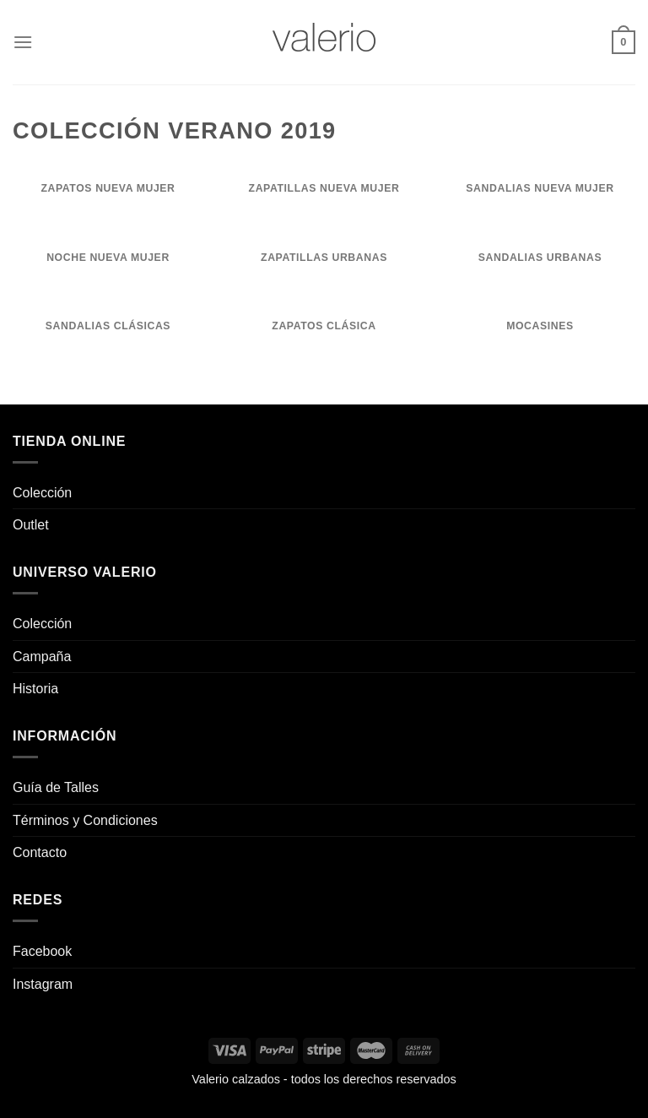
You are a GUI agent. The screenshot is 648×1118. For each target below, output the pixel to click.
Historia (35, 688)
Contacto (40, 852)
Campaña (42, 656)
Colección (42, 493)
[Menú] (23, 41)
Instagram (43, 984)
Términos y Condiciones (85, 820)
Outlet (31, 525)
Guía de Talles (56, 787)
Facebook (42, 951)
